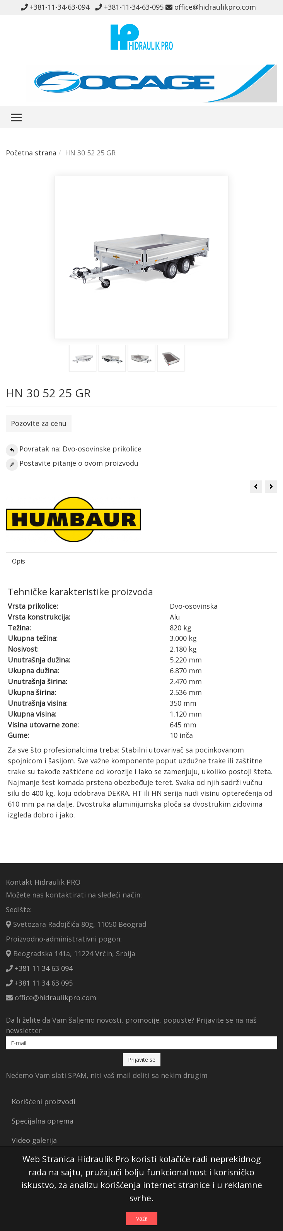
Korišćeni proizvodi (43, 1101)
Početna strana (31, 152)
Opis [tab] (18, 561)
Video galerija (34, 1140)
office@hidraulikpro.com (210, 7)
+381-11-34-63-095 (129, 7)
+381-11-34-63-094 (57, 7)
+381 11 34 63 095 (44, 983)
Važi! (141, 1218)
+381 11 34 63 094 (44, 968)
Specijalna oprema (42, 1120)
